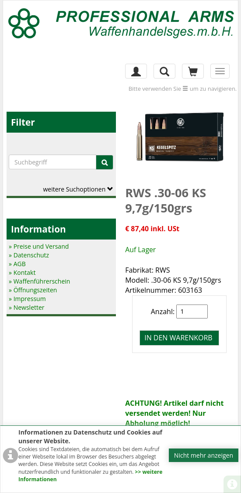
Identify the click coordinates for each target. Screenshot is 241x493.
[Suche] (104, 162)
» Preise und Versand (39, 246)
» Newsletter (26, 307)
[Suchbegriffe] (52, 161)
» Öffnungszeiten (33, 290)
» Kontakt (22, 272)
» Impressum (27, 298)
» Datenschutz (29, 255)
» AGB (17, 264)
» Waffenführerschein (39, 281)
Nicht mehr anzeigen (203, 455)
